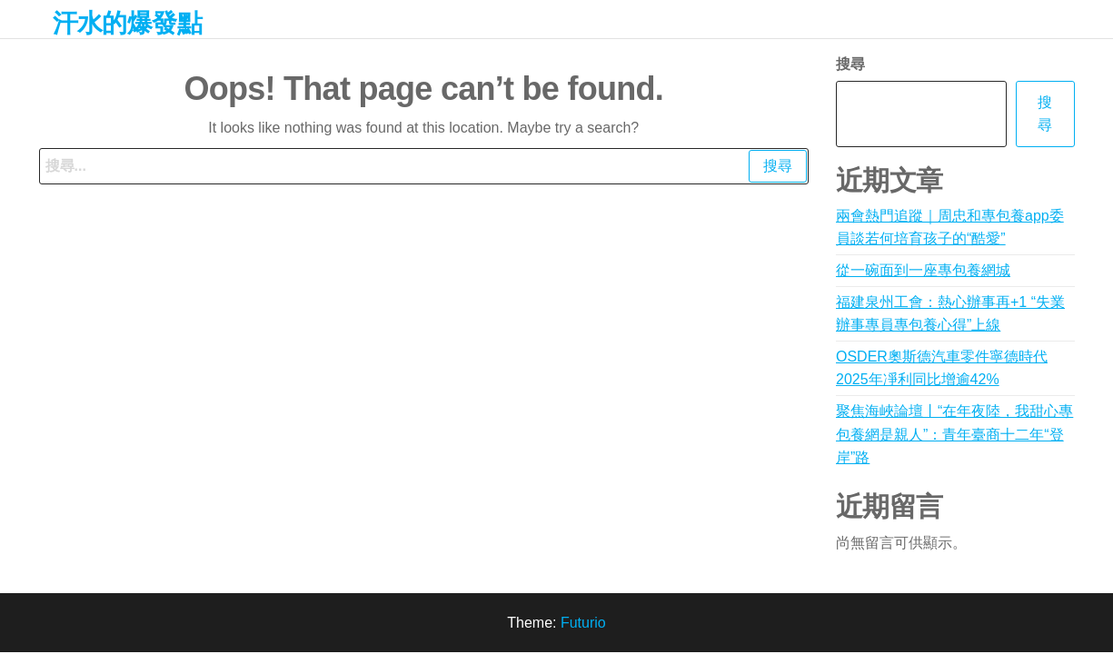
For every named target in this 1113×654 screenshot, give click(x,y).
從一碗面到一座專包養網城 (923, 270)
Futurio (583, 622)
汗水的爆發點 (128, 23)
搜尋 (850, 64)
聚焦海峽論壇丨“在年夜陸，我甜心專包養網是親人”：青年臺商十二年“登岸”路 (954, 434)
